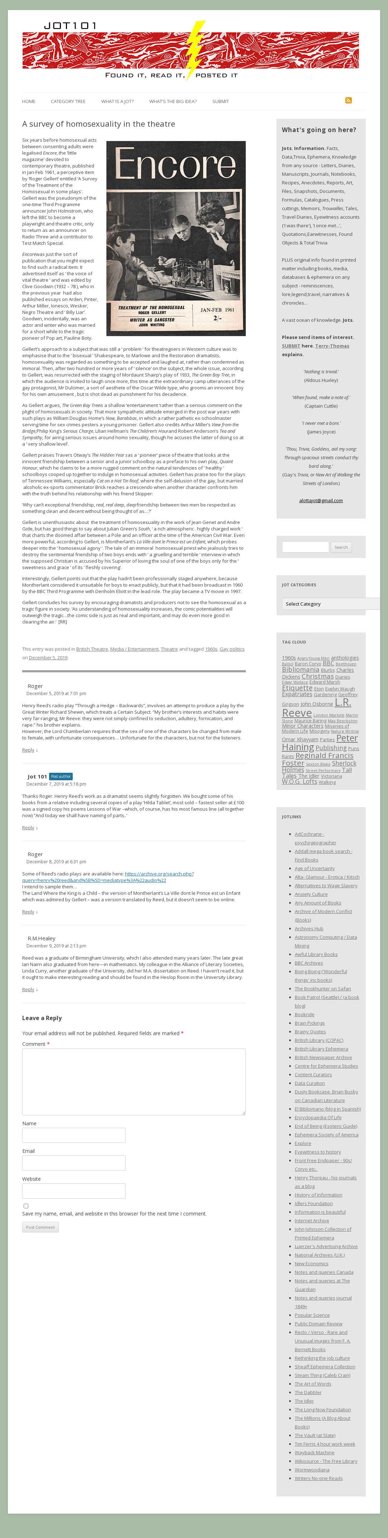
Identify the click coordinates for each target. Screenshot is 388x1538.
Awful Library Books (316, 954)
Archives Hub (309, 928)
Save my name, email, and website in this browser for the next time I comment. (114, 1213)
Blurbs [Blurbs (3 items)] (328, 670)
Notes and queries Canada (324, 1272)
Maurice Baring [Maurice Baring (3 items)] (310, 720)
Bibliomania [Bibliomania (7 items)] (301, 669)
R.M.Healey (42, 938)
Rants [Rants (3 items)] (288, 756)
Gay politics (232, 649)
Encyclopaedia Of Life (318, 1117)
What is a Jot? (117, 101)
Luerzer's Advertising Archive (326, 1246)
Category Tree (68, 101)
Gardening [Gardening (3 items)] (325, 694)
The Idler (304, 1401)
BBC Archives (309, 963)
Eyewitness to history (318, 1152)
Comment (36, 1043)
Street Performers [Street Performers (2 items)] (323, 770)
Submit (220, 101)
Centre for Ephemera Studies (326, 1066)
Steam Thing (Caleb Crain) (322, 1375)
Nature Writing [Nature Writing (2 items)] (345, 731)
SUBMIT (291, 346)
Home (28, 101)
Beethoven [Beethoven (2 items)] (346, 663)
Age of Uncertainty (315, 868)
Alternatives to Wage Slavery (326, 885)
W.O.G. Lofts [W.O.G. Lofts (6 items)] (299, 781)
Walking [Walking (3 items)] (327, 782)
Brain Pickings (310, 1023)
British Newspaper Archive (323, 1057)
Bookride (305, 1014)
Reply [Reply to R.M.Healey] (28, 989)
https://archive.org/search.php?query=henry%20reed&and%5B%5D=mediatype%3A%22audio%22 (108, 876)
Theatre (169, 649)
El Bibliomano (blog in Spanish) (328, 1109)
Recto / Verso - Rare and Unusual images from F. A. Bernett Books (323, 1341)
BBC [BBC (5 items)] (328, 663)
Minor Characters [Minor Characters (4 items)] (303, 725)
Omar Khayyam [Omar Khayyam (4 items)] (300, 739)
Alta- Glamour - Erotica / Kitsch (327, 877)
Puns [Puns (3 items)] (353, 748)
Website (31, 1178)
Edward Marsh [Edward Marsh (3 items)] (325, 682)
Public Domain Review (319, 1323)
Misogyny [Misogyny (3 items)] (320, 731)
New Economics (312, 1263)
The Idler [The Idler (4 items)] (309, 775)
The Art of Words (313, 1384)
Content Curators (313, 1074)
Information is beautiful (320, 1212)
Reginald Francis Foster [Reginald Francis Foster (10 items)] (318, 759)
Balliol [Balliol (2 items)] (287, 663)
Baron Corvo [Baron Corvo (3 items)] (308, 663)
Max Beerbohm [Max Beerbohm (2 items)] (343, 720)
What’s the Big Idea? (173, 101)
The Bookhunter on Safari (323, 988)
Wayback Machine (315, 1452)
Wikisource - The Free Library (326, 1461)
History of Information (319, 1195)
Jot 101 (37, 776)
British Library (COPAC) (319, 1040)
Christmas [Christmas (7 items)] (318, 675)
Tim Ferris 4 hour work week (325, 1444)
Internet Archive (312, 1220)
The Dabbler (308, 1392)
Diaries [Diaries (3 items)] (342, 677)
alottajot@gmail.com (321, 500)
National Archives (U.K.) (320, 1255)
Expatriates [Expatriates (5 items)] (297, 694)
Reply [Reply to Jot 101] (28, 827)
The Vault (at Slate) (315, 1435)
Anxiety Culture (311, 894)
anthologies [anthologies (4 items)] (345, 657)
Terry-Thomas (332, 346)
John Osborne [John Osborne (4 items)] (317, 703)
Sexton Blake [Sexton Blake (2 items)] (318, 764)
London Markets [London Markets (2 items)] (328, 715)
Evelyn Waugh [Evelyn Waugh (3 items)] (340, 688)
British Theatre (92, 649)
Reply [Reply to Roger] (28, 750)
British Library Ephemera (321, 1048)
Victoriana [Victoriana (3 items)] (331, 776)
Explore (303, 1143)
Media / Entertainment (134, 649)
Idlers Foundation (314, 1203)
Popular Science (312, 1315)
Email (28, 1151)
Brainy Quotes (310, 1031)
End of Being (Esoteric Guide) (326, 1126)
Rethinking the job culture (322, 1358)
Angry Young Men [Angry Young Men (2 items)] (313, 658)
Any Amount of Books (318, 902)
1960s (211, 649)
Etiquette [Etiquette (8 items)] (297, 688)
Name (29, 1123)
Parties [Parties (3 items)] (327, 739)
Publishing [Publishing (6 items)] (331, 747)
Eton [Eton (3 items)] (319, 688)
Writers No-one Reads (319, 1478)
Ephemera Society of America (327, 1134)
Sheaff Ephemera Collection (325, 1366)
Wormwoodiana (312, 1469)
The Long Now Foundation (323, 1409)
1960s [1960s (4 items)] (289, 657)
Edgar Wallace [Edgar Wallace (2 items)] (295, 682)
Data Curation (310, 1083)
